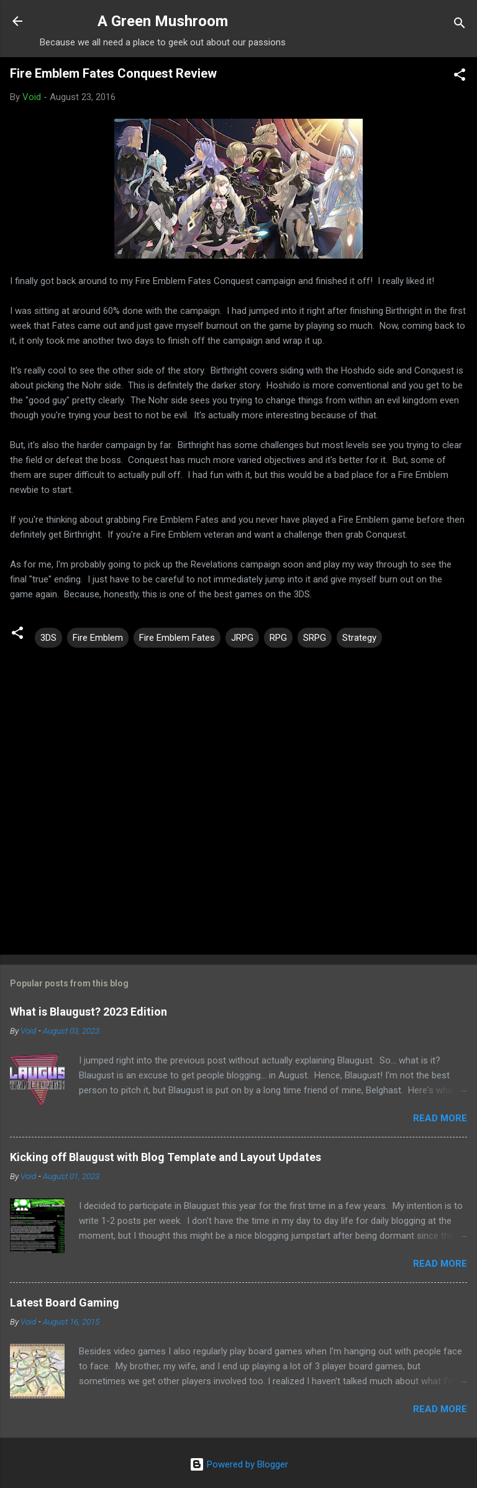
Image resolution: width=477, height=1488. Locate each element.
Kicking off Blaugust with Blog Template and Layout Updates (165, 1157)
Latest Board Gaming (64, 1302)
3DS (48, 637)
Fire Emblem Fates (177, 637)
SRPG (314, 637)
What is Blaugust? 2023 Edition (88, 1011)
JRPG (242, 637)
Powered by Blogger (238, 1464)
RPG (278, 637)
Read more (440, 1118)
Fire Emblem (98, 637)
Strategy (359, 637)
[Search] (459, 25)
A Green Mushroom (163, 21)
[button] (459, 76)
